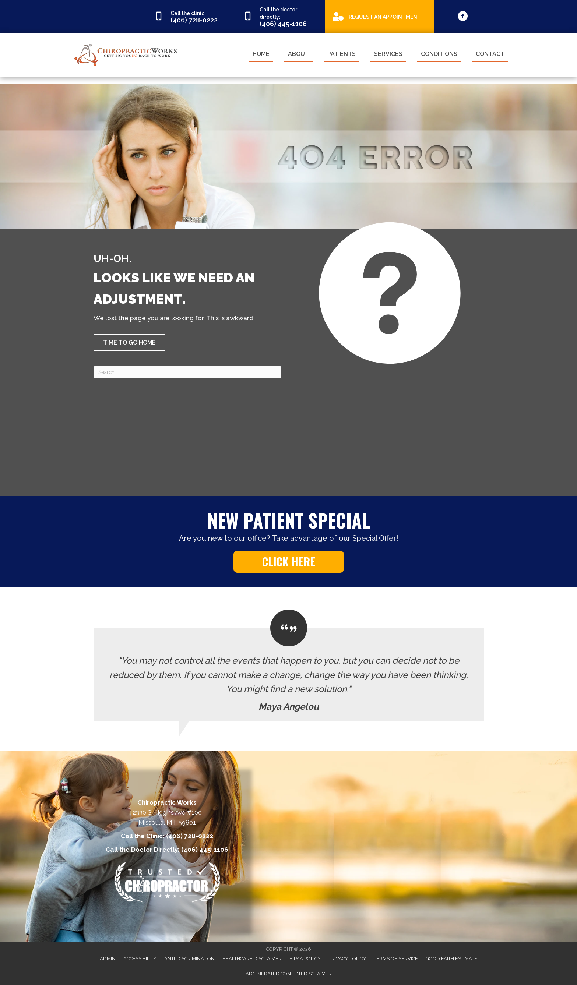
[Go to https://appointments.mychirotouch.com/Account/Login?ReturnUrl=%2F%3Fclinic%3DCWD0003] (380, 16)
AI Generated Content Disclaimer (289, 974)
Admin (108, 958)
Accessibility (139, 958)
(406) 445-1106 (204, 849)
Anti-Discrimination (189, 958)
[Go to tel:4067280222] (191, 17)
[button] (129, 342)
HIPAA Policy (305, 958)
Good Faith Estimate (451, 958)
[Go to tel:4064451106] (280, 16)
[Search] (187, 372)
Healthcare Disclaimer (252, 958)
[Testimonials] (289, 665)
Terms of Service (396, 958)
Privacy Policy (347, 958)
